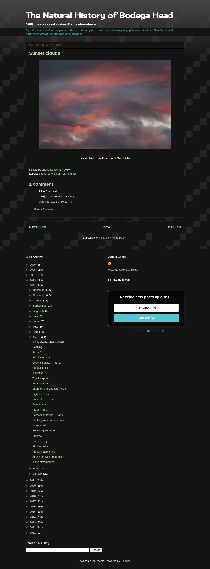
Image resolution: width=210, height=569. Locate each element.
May (36, 326)
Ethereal (37, 435)
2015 (33, 511)
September (40, 305)
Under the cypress (43, 399)
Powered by (146, 330)
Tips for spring (40, 378)
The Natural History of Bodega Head (99, 15)
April (36, 331)
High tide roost (41, 394)
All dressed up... (42, 446)
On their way (39, 441)
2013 (33, 522)
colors (51, 173)
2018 (33, 496)
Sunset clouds (40, 383)
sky (65, 173)
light (58, 173)
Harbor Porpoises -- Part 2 (48, 414)
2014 (33, 517)
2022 (33, 285)
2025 (33, 269)
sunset (72, 173)
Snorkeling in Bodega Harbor (49, 388)
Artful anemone (41, 357)
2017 (33, 501)
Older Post (173, 227)
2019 (33, 490)
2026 (33, 264)
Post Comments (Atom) (113, 237)
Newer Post (37, 227)
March (37, 337)
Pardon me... (40, 409)
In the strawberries (43, 461)
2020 (33, 485)
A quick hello (39, 425)
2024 (33, 274)
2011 (33, 532)
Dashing (37, 347)
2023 (33, 280)
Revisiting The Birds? (45, 430)
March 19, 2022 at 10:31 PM (55, 201)
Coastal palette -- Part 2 (46, 362)
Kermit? (37, 352)
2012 (33, 527)
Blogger (125, 560)
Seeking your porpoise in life (49, 420)
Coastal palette (41, 367)
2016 (33, 506)
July (36, 316)
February (39, 468)
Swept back (39, 404)
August (37, 311)
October (38, 300)
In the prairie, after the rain (48, 341)
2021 (33, 480)
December (39, 290)
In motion (37, 373)
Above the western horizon (48, 456)
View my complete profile (123, 269)
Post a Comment (44, 209)
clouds (42, 173)
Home (105, 227)
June (36, 321)
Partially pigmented (43, 451)
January (38, 473)
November (39, 295)
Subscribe (146, 318)
